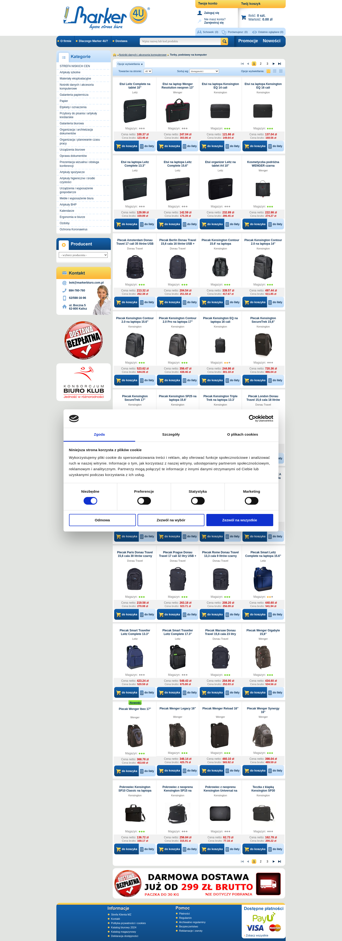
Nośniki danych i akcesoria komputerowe (77, 86)
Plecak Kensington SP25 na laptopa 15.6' (177, 398)
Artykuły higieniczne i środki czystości (77, 180)
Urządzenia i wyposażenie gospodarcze (76, 190)
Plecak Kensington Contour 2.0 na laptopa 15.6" (135, 320)
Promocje (248, 40)
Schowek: (210, 32)
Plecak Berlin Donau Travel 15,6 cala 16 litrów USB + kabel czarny (177, 243)
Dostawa (121, 41)
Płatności (184, 913)
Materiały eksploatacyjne (75, 78)
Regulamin (185, 917)
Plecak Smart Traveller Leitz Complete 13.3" (135, 632)
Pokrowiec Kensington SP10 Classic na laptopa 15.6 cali (134, 790)
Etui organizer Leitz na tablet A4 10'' (220, 163)
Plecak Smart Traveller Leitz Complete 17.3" (177, 632)
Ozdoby (64, 223)
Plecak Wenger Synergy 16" (263, 710)
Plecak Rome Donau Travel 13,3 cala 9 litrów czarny (220, 554)
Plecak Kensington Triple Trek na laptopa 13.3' (220, 398)
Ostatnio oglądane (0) (270, 32)
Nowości (271, 40)
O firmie (65, 41)
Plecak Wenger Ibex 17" (135, 709)
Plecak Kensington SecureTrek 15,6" (263, 320)
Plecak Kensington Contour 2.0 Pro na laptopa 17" (177, 320)
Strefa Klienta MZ (121, 914)
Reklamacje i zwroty (191, 930)
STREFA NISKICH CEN (75, 66)
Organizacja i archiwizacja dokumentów (76, 131)
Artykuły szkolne (70, 72)
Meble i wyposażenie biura (76, 198)
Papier (64, 101)
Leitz (135, 92)
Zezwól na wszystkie (239, 520)
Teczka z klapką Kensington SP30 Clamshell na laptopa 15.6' (263, 790)
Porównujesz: (238, 32)
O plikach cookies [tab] (242, 434)
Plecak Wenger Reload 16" (221, 708)
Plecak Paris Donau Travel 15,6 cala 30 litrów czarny (135, 554)
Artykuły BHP (68, 204)
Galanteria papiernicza (74, 94)
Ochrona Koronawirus (73, 229)
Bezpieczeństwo (188, 926)
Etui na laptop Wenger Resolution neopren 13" (177, 85)
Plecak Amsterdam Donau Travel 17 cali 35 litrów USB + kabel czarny (134, 243)
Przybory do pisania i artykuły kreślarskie (78, 115)
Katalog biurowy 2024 (123, 927)
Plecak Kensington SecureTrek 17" (135, 398)
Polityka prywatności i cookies (128, 923)
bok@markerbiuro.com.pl (86, 282)
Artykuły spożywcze (72, 172)
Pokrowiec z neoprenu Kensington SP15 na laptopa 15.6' (177, 790)
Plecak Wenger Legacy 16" (178, 708)
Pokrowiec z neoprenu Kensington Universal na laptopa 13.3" (220, 790)
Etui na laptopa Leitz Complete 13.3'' (135, 163)
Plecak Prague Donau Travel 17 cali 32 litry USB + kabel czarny (177, 556)
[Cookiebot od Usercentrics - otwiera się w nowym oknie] (252, 418)
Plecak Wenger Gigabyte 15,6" (263, 632)
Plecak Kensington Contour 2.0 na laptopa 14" (263, 241)
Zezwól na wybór (171, 520)
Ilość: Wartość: (260, 17)
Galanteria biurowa (72, 123)
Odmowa (102, 520)
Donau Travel (135, 248)
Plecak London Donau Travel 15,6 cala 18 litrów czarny (263, 400)
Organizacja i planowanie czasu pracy (80, 141)
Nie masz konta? (214, 21)
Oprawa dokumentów (73, 156)
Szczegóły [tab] (171, 434)
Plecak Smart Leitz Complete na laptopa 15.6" (263, 554)
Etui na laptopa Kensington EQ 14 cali (220, 85)
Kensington (220, 92)
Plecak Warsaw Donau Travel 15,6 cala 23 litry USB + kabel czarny (220, 634)
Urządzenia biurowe (72, 149)
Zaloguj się (211, 13)
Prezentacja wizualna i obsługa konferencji (79, 164)
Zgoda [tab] (99, 434)
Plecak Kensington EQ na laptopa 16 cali (220, 320)
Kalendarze (67, 210)
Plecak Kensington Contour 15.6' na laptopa (220, 241)
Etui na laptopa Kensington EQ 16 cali (263, 85)
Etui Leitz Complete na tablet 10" (135, 85)
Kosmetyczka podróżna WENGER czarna (263, 163)
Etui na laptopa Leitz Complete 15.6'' (178, 163)
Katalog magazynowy (123, 931)
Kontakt (115, 918)
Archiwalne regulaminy (192, 922)
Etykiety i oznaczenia (73, 107)
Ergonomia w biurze (72, 217)
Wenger (177, 92)
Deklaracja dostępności (124, 936)
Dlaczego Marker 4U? (93, 41)
